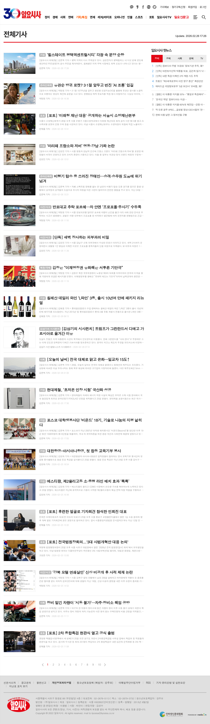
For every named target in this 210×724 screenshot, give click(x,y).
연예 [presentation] (191, 58)
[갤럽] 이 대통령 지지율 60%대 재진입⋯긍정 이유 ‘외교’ (181, 104)
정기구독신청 (178, 7)
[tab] (157, 58)
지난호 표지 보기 (18, 686)
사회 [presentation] (180, 58)
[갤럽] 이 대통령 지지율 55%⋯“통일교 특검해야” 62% (181, 94)
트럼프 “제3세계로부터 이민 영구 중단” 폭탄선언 (179, 81)
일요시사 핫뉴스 (161, 50)
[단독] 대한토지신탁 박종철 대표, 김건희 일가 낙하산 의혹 (181, 71)
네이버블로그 (148, 7)
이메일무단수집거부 (129, 682)
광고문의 (26, 682)
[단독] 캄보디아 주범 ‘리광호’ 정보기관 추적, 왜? (180, 65)
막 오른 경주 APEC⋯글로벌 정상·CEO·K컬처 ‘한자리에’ (181, 109)
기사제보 (164, 7)
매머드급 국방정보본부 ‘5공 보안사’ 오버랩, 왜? (179, 86)
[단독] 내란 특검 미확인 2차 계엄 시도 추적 (177, 76)
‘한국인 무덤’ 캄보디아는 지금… (171, 99)
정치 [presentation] (157, 58)
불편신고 (41, 682)
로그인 (203, 7)
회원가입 (192, 7)
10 (99, 664)
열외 (154, 7)
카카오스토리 (137, 7)
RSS (148, 682)
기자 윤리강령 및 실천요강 (170, 682)
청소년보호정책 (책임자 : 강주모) (95, 682)
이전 (43, 665)
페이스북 (143, 7)
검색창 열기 (203, 17)
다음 (105, 665)
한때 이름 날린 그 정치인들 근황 (171, 114)
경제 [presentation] (168, 58)
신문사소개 (10, 682)
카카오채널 (131, 7)
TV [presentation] (201, 58)
